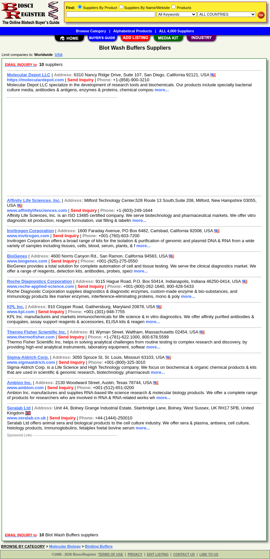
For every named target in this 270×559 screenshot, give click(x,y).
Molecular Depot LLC (28, 74)
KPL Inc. (15, 306)
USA (58, 55)
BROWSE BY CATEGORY (23, 546)
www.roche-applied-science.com (40, 286)
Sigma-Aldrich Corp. (28, 357)
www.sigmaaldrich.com (31, 362)
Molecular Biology (65, 546)
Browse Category (91, 31)
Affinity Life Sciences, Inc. (34, 200)
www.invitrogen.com (28, 235)
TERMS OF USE (110, 554)
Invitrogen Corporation (30, 230)
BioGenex (17, 256)
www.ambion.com (25, 387)
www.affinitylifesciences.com (37, 210)
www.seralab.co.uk (26, 417)
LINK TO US (208, 554)
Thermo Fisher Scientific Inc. (36, 331)
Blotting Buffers (99, 546)
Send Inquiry (80, 79)
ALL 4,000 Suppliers (176, 31)
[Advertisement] (132, 146)
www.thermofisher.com (31, 336)
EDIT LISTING (158, 554)
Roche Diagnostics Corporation (39, 281)
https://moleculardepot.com (35, 79)
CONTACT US (184, 554)
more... (162, 89)
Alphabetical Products (132, 31)
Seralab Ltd (19, 407)
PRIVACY (135, 554)
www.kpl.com (21, 311)
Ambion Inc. (19, 382)
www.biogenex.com (27, 261)
